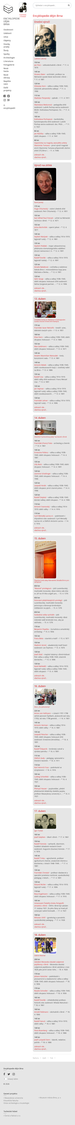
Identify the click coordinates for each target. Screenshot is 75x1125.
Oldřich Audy (39, 758)
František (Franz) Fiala (43, 443)
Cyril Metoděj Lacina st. (43, 516)
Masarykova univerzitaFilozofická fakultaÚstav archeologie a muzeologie (16, 1100)
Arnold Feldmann (41, 1012)
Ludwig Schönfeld (41, 776)
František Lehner (41, 400)
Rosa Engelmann (41, 894)
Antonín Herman (41, 725)
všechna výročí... (40, 157)
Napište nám (7, 82)
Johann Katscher (40, 976)
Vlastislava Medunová (43, 105)
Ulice (6, 37)
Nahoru (36, 1058)
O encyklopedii (8, 106)
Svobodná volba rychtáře (44, 615)
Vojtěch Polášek (40, 246)
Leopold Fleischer (41, 734)
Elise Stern (38, 337)
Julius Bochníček (40, 227)
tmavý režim (13, 1079)
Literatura (8, 61)
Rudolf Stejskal (40, 497)
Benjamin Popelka (41, 629)
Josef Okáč (38, 654)
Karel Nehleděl (40, 666)
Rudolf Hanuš (39, 1021)
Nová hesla (6, 69)
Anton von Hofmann (42, 713)
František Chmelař (22, 15)
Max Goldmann (40, 346)
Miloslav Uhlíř (39, 917)
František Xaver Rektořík (44, 328)
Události (8, 33)
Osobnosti (8, 29)
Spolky (7, 54)
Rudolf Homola (40, 844)
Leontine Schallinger (42, 473)
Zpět (44, 1058)
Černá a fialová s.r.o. (12, 1115)
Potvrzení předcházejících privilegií (48, 600)
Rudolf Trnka (39, 858)
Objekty (7, 40)
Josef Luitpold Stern (42, 1040)
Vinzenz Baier (39, 74)
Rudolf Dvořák (40, 258)
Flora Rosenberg (40, 1030)
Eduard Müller (40, 884)
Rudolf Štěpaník (40, 749)
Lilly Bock (38, 464)
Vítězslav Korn (40, 86)
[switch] (5, 1079)
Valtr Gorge (38, 279)
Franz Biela (38, 638)
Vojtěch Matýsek (41, 236)
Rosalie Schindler (41, 991)
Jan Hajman (39, 388)
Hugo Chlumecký (41, 209)
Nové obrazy (7, 76)
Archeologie (8, 57)
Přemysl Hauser (40, 788)
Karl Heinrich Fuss (41, 767)
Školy (6, 50)
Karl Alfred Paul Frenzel (43, 218)
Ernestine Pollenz (41, 452)
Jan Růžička (38, 133)
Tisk (51, 1058)
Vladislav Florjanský (42, 98)
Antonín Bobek (40, 365)
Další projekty (7, 89)
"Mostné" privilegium (42, 588)
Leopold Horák (40, 485)
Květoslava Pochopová (43, 119)
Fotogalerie (8, 64)
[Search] (52, 5)
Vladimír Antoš (40, 645)
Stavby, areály (7, 45)
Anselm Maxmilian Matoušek (46, 355)
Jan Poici (37, 65)
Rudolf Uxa (38, 377)
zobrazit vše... (39, 154)
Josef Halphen (39, 837)
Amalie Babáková (41, 267)
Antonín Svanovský (42, 506)
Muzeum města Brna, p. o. (50, 1097)
